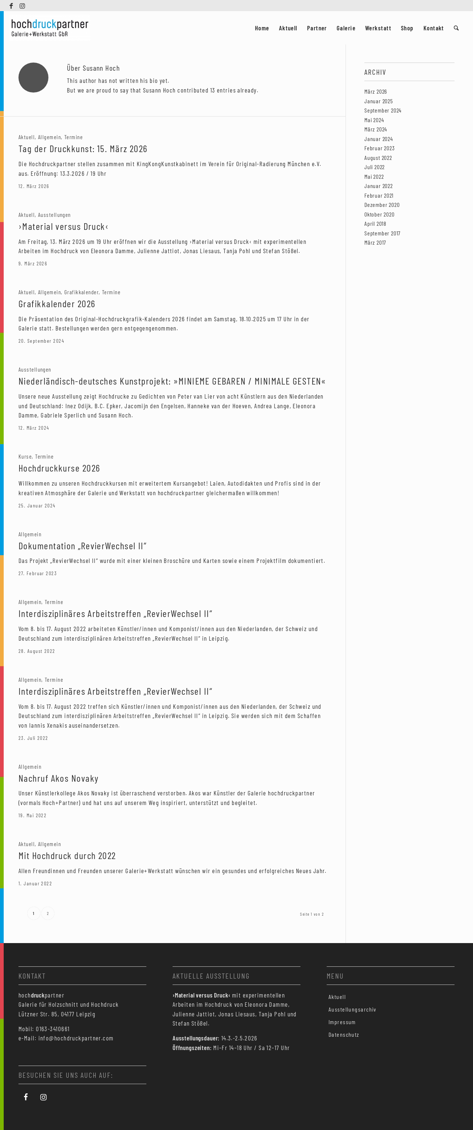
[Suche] (456, 27)
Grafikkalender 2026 (56, 303)
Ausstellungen (54, 214)
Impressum (342, 1021)
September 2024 (383, 110)
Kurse (25, 456)
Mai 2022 (374, 176)
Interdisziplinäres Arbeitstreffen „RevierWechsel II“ (115, 613)
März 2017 (375, 242)
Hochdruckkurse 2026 (59, 467)
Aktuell (26, 137)
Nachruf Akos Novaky (58, 778)
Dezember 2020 (381, 204)
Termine (73, 137)
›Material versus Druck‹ (63, 226)
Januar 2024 (378, 138)
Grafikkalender (81, 292)
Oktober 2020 (379, 214)
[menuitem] (262, 27)
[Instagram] (43, 1097)
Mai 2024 (374, 119)
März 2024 (375, 129)
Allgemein (49, 137)
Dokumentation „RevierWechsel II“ (82, 545)
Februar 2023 (379, 147)
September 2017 (382, 233)
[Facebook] (25, 1097)
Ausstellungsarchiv (353, 1009)
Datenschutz (344, 1034)
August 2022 (378, 157)
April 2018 (375, 223)
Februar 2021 (379, 195)
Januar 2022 (378, 185)
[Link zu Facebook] (11, 5)
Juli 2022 (374, 166)
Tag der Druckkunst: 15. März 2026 (83, 148)
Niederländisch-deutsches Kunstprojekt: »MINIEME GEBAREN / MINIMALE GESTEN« (172, 380)
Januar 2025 (378, 100)
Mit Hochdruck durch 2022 (67, 855)
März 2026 (375, 91)
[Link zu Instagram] (22, 5)
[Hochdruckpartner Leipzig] (50, 28)
